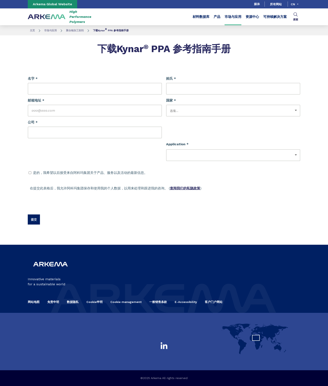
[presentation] (60, 206)
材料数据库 (201, 17)
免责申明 (53, 302)
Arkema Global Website (52, 4)
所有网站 (276, 4)
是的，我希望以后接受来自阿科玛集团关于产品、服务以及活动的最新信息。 (88, 173)
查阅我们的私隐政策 (185, 188)
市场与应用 (233, 17)
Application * (177, 144)
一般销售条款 (158, 302)
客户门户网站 (213, 302)
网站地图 (34, 302)
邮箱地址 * (36, 100)
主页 (32, 30)
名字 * (33, 79)
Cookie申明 (94, 302)
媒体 (257, 4)
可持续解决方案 (275, 17)
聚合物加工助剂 (75, 30)
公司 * (33, 122)
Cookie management (126, 302)
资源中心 (252, 17)
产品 (217, 17)
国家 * (171, 100)
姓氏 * (171, 79)
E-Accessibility (186, 302)
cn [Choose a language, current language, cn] (293, 4)
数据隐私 (73, 302)
